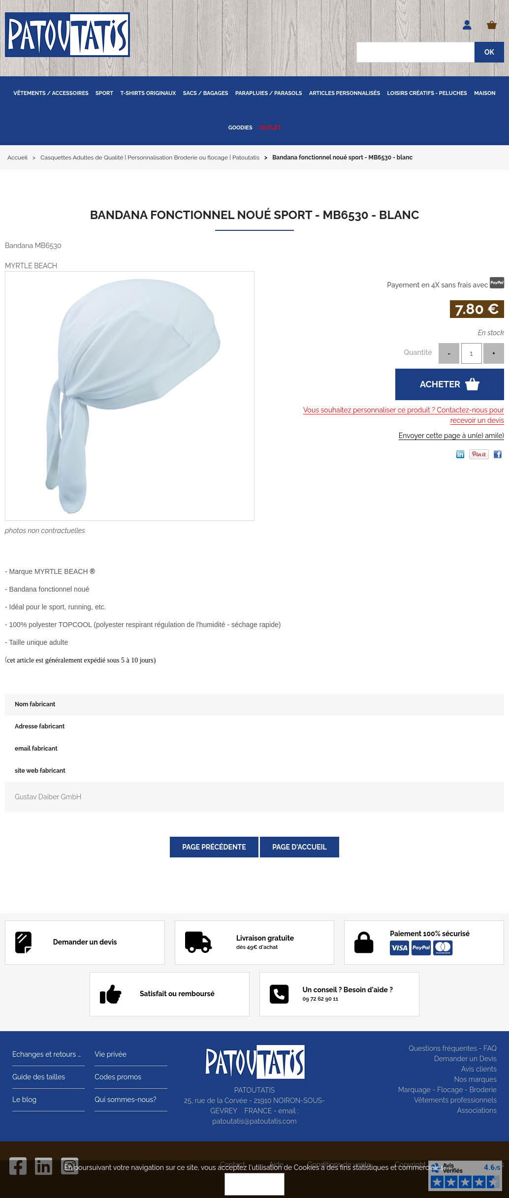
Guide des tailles (38, 1077)
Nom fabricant (35, 704)
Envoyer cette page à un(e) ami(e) (451, 436)
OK (254, 1184)
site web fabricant (40, 770)
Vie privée (111, 1054)
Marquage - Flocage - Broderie (447, 1090)
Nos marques (475, 1079)
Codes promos (118, 1077)
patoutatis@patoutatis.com (254, 1121)
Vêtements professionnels (455, 1100)
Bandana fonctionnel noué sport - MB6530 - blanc (254, 215)
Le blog (24, 1099)
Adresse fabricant (39, 726)
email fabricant (36, 748)
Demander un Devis (465, 1059)
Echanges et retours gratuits (48, 1054)
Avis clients (479, 1069)
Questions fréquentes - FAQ (453, 1048)
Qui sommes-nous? (125, 1099)
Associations (477, 1110)
